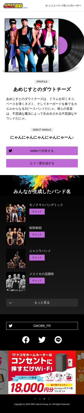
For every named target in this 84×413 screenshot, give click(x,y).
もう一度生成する (42, 163)
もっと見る (42, 302)
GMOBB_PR (42, 325)
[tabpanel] (42, 373)
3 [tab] (44, 399)
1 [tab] (35, 399)
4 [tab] (49, 399)
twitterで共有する (42, 150)
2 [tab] (39, 399)
